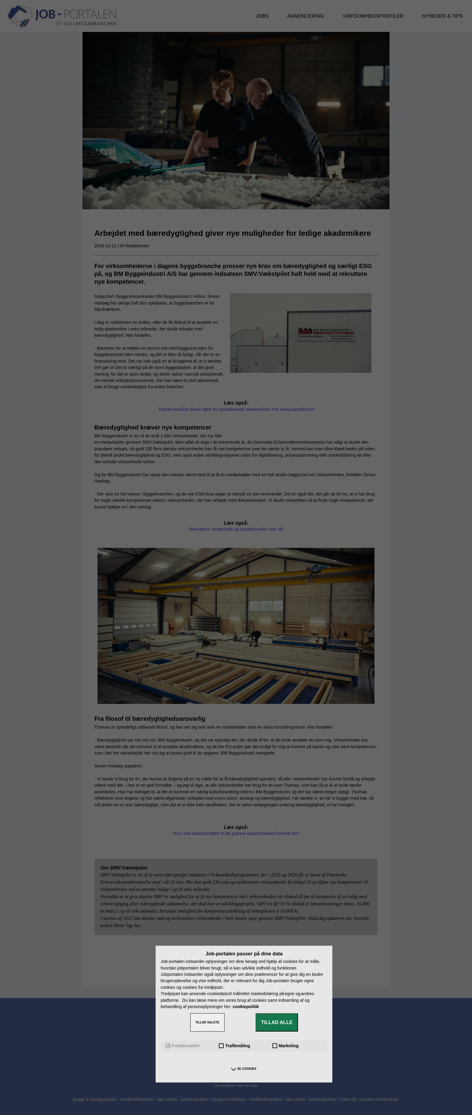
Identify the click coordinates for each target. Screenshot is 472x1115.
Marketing (285, 1046)
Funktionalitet (183, 1046)
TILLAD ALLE (277, 1022)
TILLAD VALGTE (207, 1022)
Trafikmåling (234, 1046)
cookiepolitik (246, 1006)
